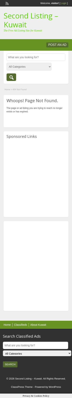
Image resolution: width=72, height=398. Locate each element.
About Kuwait (38, 324)
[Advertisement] (36, 178)
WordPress (55, 386)
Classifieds (20, 324)
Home (7, 89)
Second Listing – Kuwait (31, 20)
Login (63, 3)
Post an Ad (57, 44)
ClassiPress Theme (21, 386)
